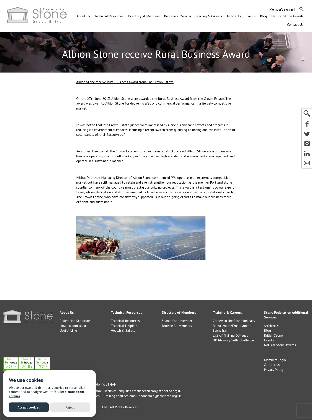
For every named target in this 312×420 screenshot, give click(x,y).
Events (250, 16)
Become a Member (177, 16)
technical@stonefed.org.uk (161, 391)
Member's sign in (281, 9)
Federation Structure (75, 320)
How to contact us (73, 325)
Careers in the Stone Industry (234, 320)
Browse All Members (177, 325)
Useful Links (69, 330)
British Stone (273, 335)
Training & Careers (209, 16)
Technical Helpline (124, 325)
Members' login (275, 360)
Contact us (272, 364)
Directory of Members (144, 16)
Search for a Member (177, 320)
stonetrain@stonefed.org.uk (160, 396)
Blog (263, 16)
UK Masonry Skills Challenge (233, 340)
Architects (233, 16)
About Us (83, 16)
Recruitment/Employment (232, 325)
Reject (70, 407)
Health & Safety (123, 330)
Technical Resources (109, 16)
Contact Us (295, 24)
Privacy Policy (273, 369)
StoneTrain (220, 330)
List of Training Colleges (230, 335)
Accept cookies (29, 407)
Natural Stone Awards (287, 16)
